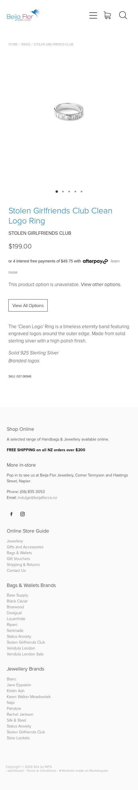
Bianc (12, 678)
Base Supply (17, 595)
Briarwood (15, 606)
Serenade (15, 630)
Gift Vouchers (18, 558)
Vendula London (21, 648)
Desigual (14, 612)
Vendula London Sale (25, 654)
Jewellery (15, 540)
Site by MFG (43, 766)
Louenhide (16, 618)
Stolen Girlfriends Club (53, 44)
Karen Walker (18, 696)
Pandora (14, 708)
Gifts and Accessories (25, 546)
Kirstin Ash (16, 690)
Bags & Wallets (19, 552)
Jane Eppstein (19, 684)
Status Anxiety (19, 636)
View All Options (28, 305)
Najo (11, 702)
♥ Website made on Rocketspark (83, 770)
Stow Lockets (18, 737)
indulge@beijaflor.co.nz (37, 497)
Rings (25, 44)
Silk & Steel (16, 720)
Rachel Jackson (20, 714)
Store (13, 44)
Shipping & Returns (23, 564)
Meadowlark (40, 696)
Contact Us (16, 570)
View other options (100, 284)
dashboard (16, 770)
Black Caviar (17, 601)
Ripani (12, 624)
